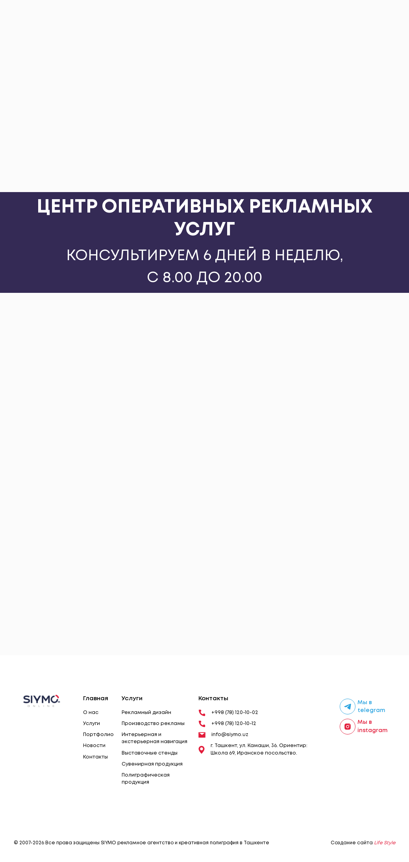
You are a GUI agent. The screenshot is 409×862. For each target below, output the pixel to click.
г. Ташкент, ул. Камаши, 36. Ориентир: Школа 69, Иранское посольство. (252, 749)
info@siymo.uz (223, 735)
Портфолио (98, 735)
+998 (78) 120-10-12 (227, 723)
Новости (94, 746)
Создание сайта (363, 843)
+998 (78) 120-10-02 (228, 712)
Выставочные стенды (150, 753)
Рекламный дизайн (146, 712)
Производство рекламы (153, 723)
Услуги (91, 723)
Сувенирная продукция (152, 764)
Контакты (95, 757)
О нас (90, 712)
